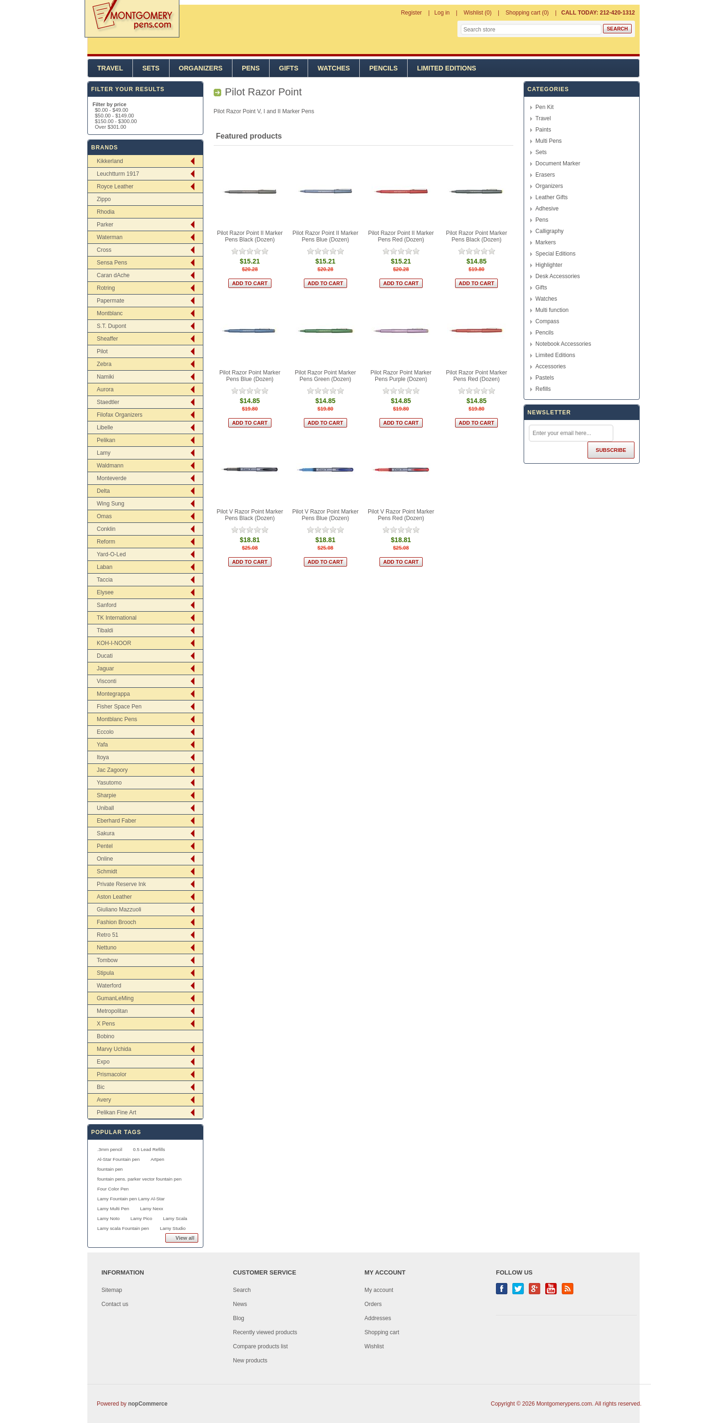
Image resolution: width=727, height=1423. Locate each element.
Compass (547, 321)
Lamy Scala (175, 1218)
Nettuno (106, 947)
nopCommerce (148, 1403)
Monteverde (111, 478)
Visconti (106, 681)
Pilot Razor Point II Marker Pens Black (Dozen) (250, 236)
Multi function (552, 310)
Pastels (544, 377)
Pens (251, 68)
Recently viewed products (265, 1332)
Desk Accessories (557, 276)
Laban (104, 567)
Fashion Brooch (116, 922)
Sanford (106, 605)
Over (110, 127)
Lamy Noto (108, 1218)
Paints (543, 129)
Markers (545, 242)
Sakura (106, 833)
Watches (333, 68)
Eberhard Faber (116, 820)
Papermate (110, 300)
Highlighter (548, 265)
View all (185, 1238)
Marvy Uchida (114, 1049)
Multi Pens (548, 141)
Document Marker (557, 163)
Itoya (103, 757)
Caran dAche (113, 275)
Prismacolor (111, 1074)
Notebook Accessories (563, 344)
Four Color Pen (113, 1188)
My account (378, 1290)
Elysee (105, 592)
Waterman (110, 237)
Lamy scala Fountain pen (123, 1228)
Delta (103, 491)
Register (411, 12)
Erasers (545, 174)
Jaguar (105, 668)
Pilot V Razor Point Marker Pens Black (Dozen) (250, 514)
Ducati (105, 656)
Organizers (201, 68)
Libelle (105, 427)
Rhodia (106, 212)
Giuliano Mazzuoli (119, 909)
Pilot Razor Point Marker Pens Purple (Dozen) (401, 375)
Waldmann (110, 465)
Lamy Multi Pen (113, 1208)
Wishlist (374, 1346)
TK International (117, 617)
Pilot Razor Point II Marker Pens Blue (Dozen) (325, 236)
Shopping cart (381, 1332)
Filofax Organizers (119, 415)
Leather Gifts (551, 197)
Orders (373, 1304)
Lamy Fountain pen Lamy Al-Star (131, 1198)
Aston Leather (114, 897)
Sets (151, 68)
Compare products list (260, 1346)
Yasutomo (109, 782)
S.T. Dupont (111, 326)
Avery (104, 1099)
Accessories (550, 366)
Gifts (288, 68)
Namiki (105, 376)
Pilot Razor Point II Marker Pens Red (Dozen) (401, 236)
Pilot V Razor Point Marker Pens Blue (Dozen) (325, 514)
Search (242, 1290)
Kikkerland (110, 161)
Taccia (105, 579)
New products (250, 1360)
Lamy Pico (141, 1218)
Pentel (105, 846)
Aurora (105, 389)
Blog (238, 1318)
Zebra (104, 364)
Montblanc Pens (117, 719)
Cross (104, 250)
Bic (101, 1087)
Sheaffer (107, 338)
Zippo (104, 199)
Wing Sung (110, 503)
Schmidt (107, 871)
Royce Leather (115, 186)
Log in (442, 12)
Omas (104, 516)
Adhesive (546, 208)
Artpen (157, 1159)
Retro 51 (107, 935)
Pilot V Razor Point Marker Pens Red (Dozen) (401, 514)
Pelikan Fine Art (116, 1112)
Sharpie (106, 795)
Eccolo (105, 732)
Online (105, 858)
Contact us (114, 1304)
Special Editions (555, 253)
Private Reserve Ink (121, 884)
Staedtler (108, 402)
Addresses (377, 1318)
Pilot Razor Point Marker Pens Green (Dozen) (325, 375)
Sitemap (111, 1290)
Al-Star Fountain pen (118, 1159)
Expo (103, 1061)
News (240, 1304)
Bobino (105, 1036)
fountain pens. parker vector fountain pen (139, 1179)
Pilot (102, 351)
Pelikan (106, 440)
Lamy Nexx (151, 1208)
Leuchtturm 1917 (118, 174)
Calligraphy (549, 231)
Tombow (107, 960)
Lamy (103, 453)
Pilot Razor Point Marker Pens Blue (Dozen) (249, 375)
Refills (543, 389)
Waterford (109, 985)
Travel (110, 68)
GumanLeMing (115, 998)
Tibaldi (105, 630)
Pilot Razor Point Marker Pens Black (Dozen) (476, 236)
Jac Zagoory (112, 770)
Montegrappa (113, 694)
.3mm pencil (109, 1149)
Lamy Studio (173, 1228)
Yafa (102, 744)
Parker (105, 224)
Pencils (383, 68)
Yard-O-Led (111, 554)
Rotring (106, 288)
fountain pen (110, 1169)
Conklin (106, 529)
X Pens (106, 1023)
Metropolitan (112, 1011)
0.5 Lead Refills (149, 1149)
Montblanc (110, 313)
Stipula (105, 973)
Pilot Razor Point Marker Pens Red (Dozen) (476, 375)
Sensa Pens (112, 262)
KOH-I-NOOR (114, 643)
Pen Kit (544, 107)
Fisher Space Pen (119, 706)
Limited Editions (446, 68)
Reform (106, 541)
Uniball (105, 808)
